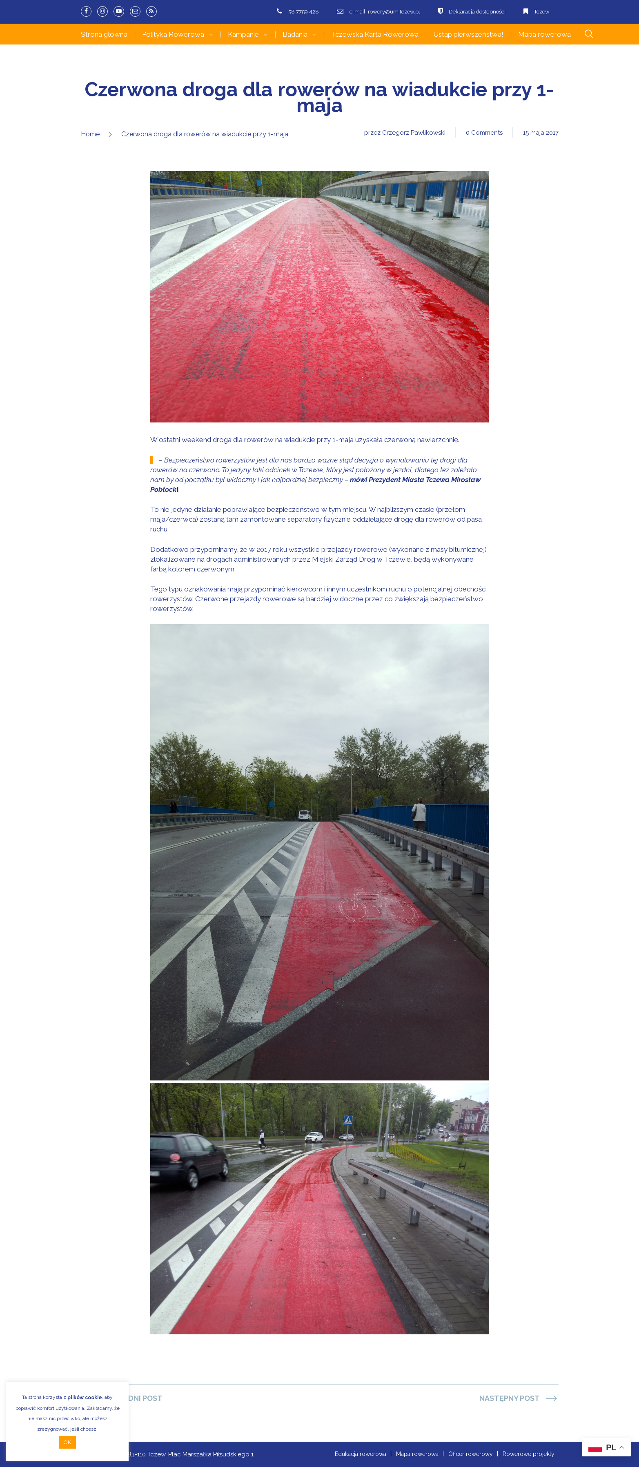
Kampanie (243, 34)
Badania (295, 34)
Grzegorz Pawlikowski (413, 132)
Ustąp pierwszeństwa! (468, 34)
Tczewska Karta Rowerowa (375, 34)
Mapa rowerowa (544, 34)
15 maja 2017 (541, 132)
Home (90, 134)
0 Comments (484, 132)
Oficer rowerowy (470, 1454)
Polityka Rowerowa (173, 34)
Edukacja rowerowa (360, 1454)
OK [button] (67, 1442)
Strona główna (104, 34)
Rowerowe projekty (528, 1454)
